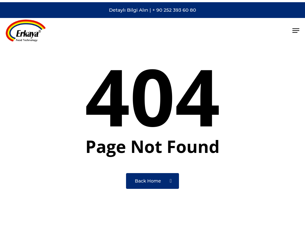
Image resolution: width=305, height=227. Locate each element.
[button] (295, 30)
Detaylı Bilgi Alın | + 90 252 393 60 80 (152, 12)
